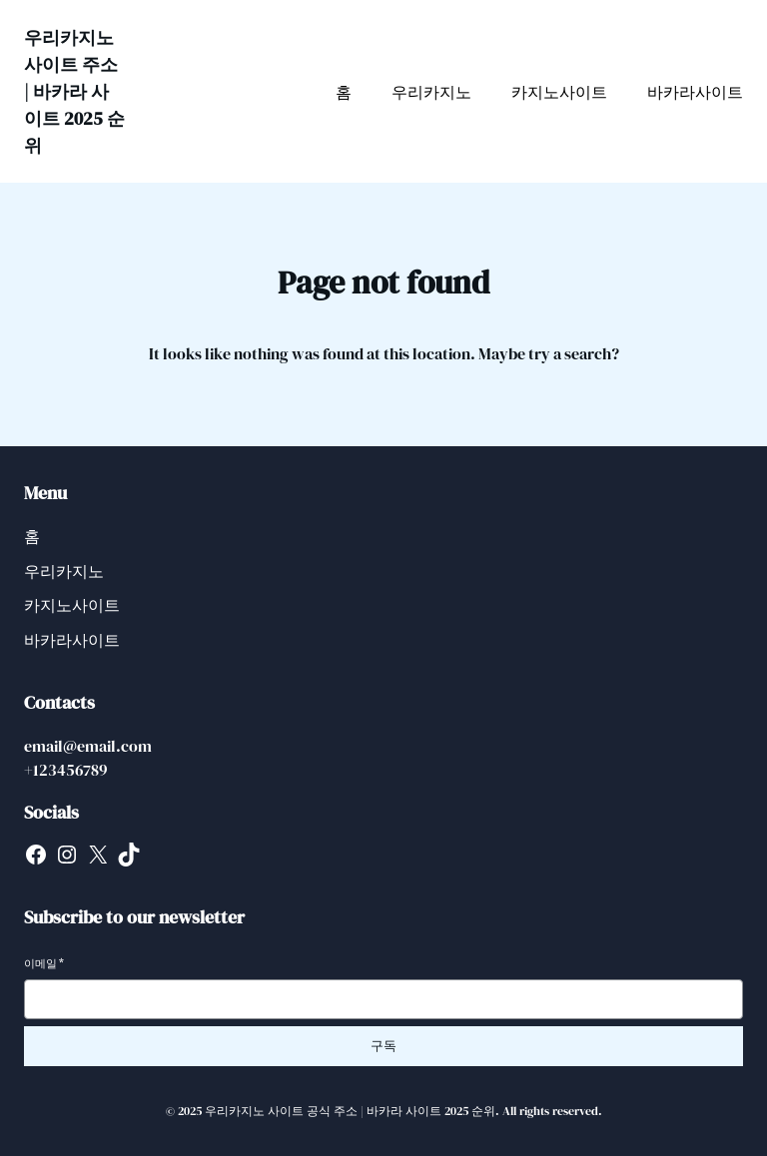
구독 (383, 1045)
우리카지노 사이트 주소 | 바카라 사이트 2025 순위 (74, 91)
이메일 (44, 963)
